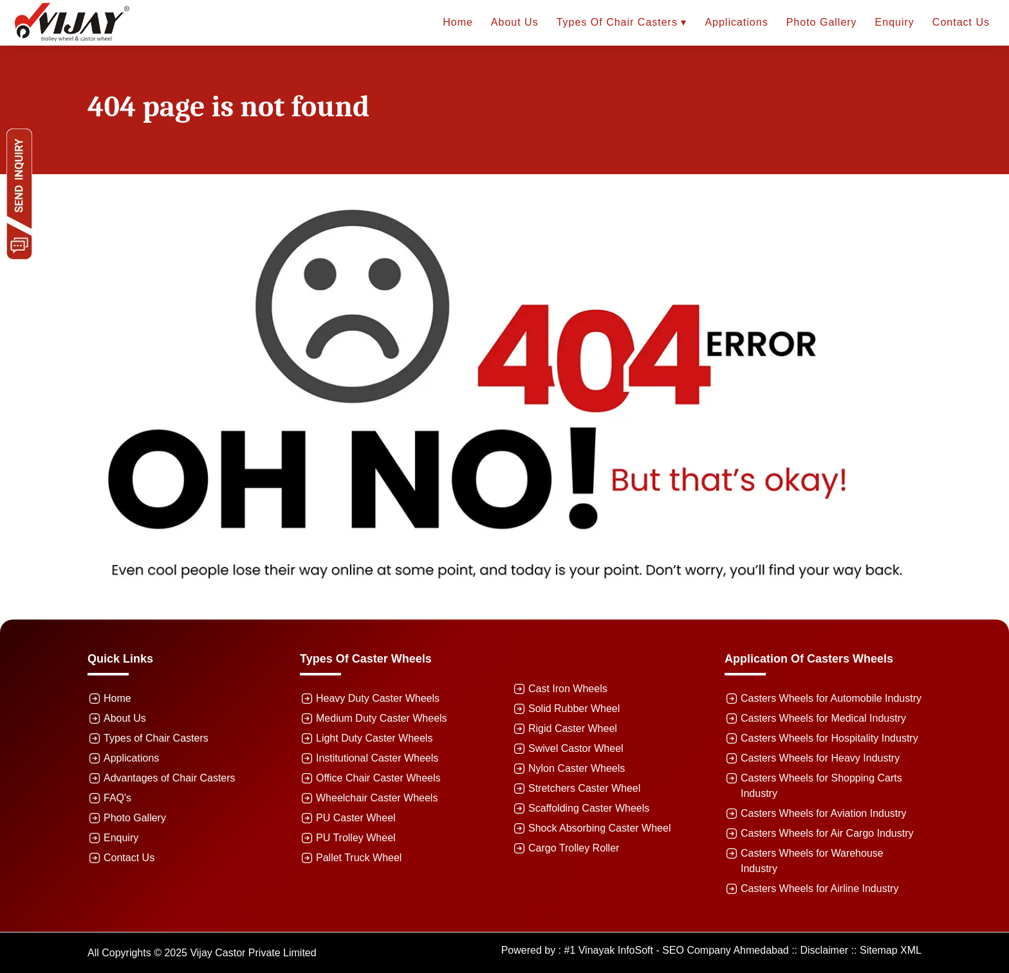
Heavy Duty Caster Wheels (378, 698)
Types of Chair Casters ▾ (622, 22)
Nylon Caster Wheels (576, 768)
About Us (515, 22)
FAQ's (117, 797)
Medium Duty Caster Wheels (381, 718)
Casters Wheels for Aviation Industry (824, 813)
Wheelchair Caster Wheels (377, 797)
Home (458, 22)
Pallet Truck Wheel (359, 857)
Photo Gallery (821, 22)
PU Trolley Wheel (356, 837)
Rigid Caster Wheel (572, 728)
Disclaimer (825, 950)
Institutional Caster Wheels (377, 758)
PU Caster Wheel (356, 817)
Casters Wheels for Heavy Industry (820, 758)
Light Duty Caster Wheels (374, 738)
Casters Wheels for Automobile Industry (831, 698)
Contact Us (961, 22)
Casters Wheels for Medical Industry (823, 718)
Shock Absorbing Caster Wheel (599, 828)
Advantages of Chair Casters (170, 777)
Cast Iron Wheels (567, 688)
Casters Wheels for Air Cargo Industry (827, 833)
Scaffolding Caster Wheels (588, 808)
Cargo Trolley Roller (573, 848)
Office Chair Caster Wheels (378, 777)
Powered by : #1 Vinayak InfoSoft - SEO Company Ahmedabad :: (651, 950)
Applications (736, 22)
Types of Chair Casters (156, 738)
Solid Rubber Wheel (574, 708)
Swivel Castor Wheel (576, 748)
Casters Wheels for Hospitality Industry (829, 738)
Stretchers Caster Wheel (584, 788)
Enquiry (894, 22)
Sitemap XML (890, 950)
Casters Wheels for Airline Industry (819, 888)
